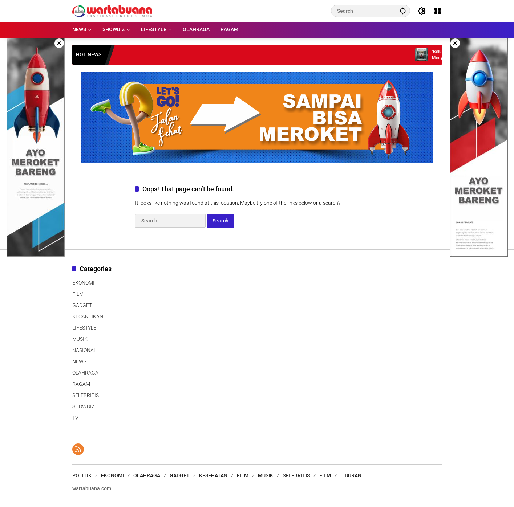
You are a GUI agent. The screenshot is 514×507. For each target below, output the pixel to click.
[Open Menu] (437, 11)
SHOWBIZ (83, 406)
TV (75, 418)
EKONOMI (83, 283)
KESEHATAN (213, 475)
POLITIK (82, 475)
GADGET (82, 305)
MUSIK (80, 339)
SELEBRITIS (85, 395)
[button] (403, 11)
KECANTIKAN (87, 316)
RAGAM (81, 384)
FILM (78, 294)
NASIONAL (84, 350)
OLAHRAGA (85, 373)
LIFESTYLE (84, 328)
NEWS (79, 361)
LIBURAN (350, 475)
